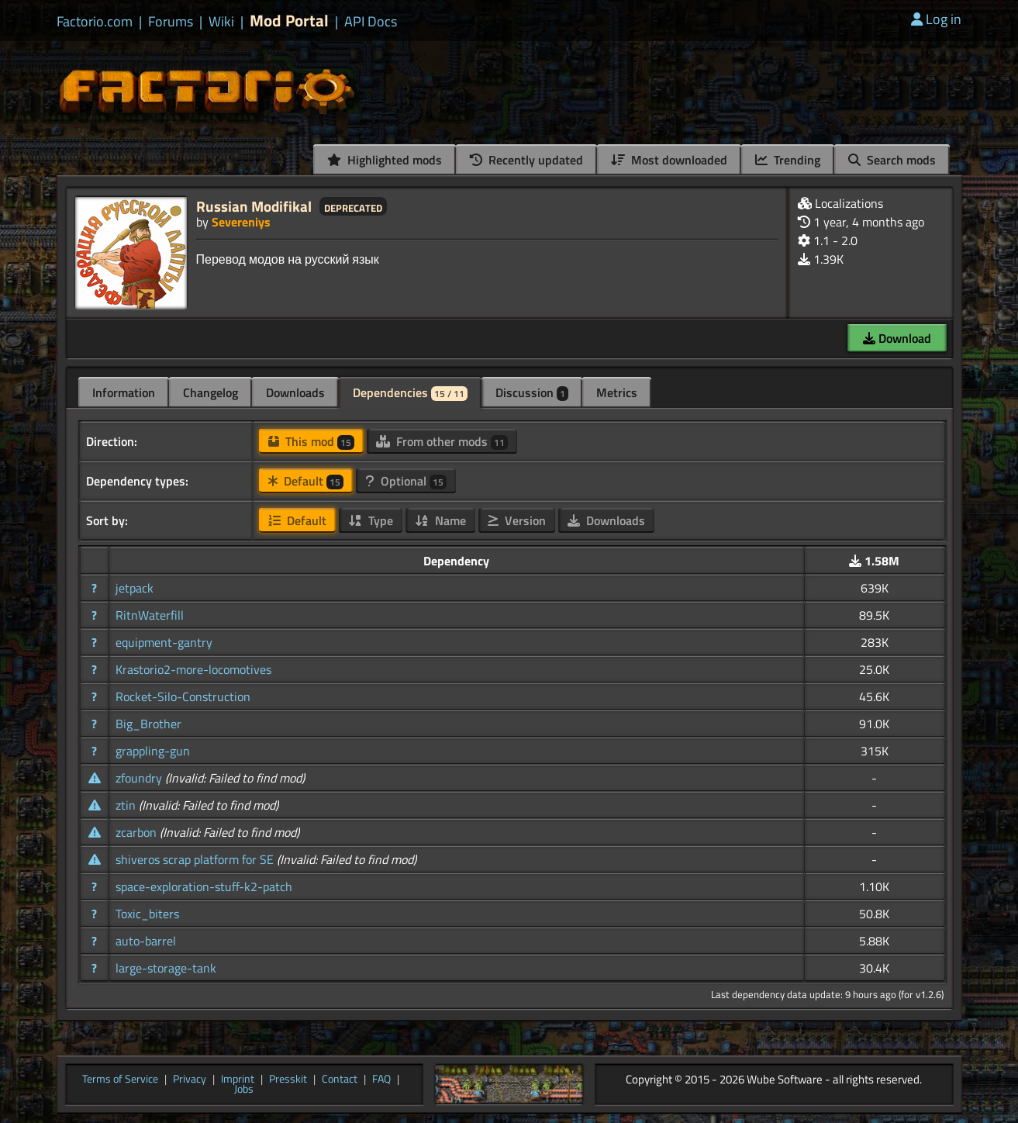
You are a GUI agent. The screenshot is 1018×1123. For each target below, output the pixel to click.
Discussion (531, 392)
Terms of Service (120, 1079)
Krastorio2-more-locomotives (193, 669)
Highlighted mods (384, 159)
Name (440, 520)
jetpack (135, 588)
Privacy (189, 1079)
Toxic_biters (147, 913)
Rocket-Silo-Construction (183, 696)
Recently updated (526, 159)
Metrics (616, 392)
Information (123, 392)
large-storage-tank (166, 968)
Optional (406, 481)
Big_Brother (148, 723)
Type (370, 520)
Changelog (210, 392)
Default (305, 481)
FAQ (381, 1079)
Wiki (221, 22)
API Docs (370, 22)
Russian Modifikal (254, 206)
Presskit (288, 1079)
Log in (936, 19)
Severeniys (241, 222)
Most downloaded (669, 159)
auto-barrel (146, 940)
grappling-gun (153, 750)
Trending (787, 159)
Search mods (892, 159)
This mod (311, 441)
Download (897, 338)
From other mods (442, 441)
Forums (170, 22)
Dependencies (410, 392)
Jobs (244, 1089)
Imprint (237, 1079)
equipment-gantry (164, 642)
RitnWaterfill (150, 615)
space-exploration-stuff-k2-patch (204, 886)
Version (517, 520)
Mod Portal (289, 20)
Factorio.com (95, 22)
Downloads (295, 392)
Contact (339, 1079)
